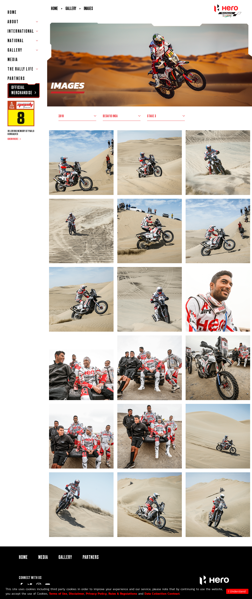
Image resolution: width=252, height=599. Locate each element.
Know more (13, 138)
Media (13, 59)
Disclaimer (76, 593)
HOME (12, 12)
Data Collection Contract (162, 593)
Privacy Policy (96, 593)
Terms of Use (58, 593)
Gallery (65, 557)
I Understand (237, 591)
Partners (16, 78)
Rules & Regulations (122, 593)
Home (54, 8)
